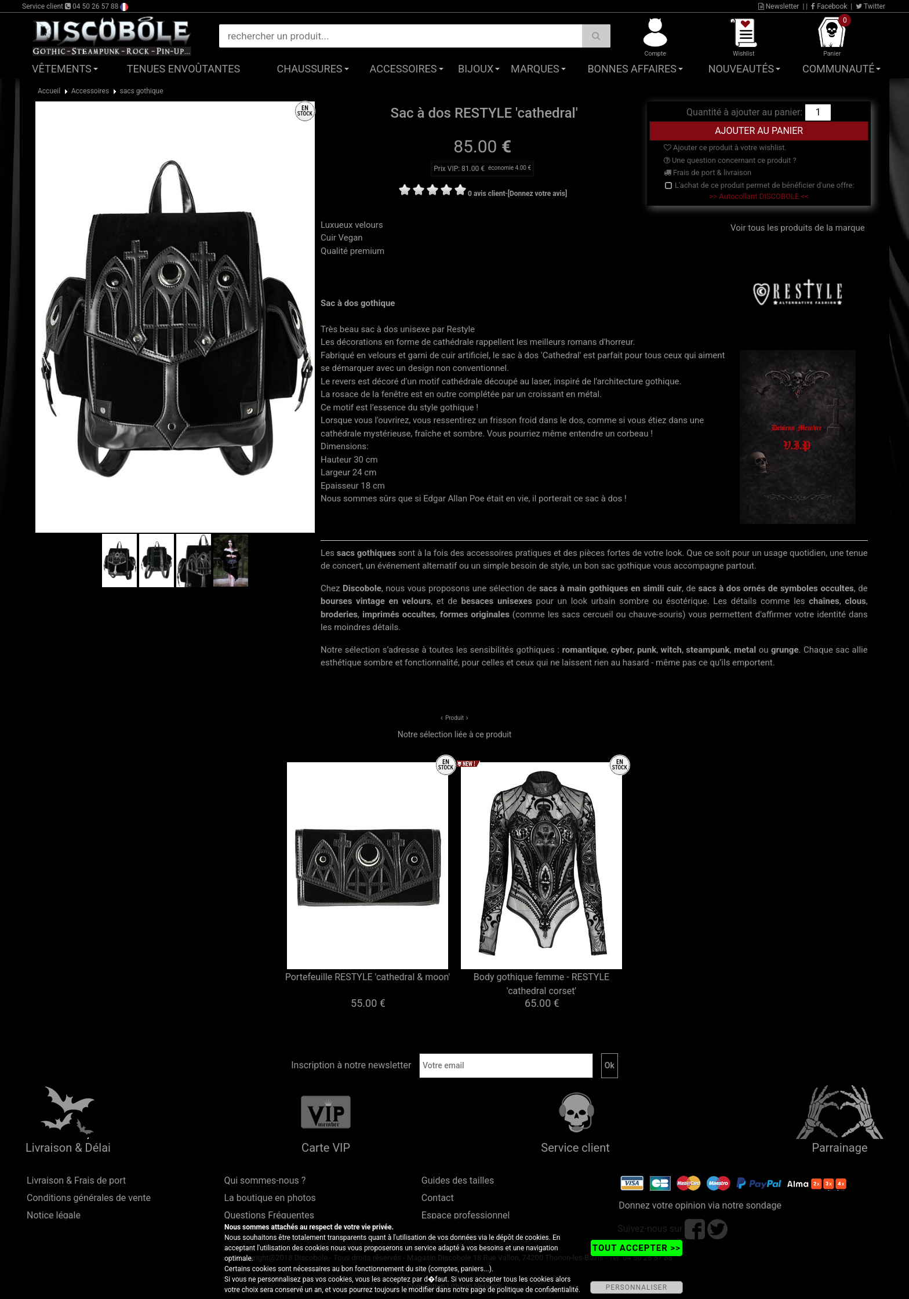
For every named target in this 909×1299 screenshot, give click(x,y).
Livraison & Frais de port (76, 1180)
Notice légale (54, 1215)
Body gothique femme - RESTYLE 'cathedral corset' (541, 983)
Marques (535, 69)
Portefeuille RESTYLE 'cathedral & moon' (367, 977)
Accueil (49, 91)
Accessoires (403, 69)
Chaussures (310, 69)
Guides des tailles (457, 1180)
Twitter (870, 6)
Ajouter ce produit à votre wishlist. (725, 147)
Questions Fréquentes (269, 1215)
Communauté (838, 69)
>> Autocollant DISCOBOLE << (759, 196)
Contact (437, 1197)
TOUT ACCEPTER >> (636, 1248)
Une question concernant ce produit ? (730, 160)
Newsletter (778, 6)
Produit (454, 718)
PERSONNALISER (636, 1287)
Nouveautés (741, 69)
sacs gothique (141, 91)
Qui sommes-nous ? (265, 1180)
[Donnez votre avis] (538, 194)
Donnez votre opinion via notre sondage (700, 1205)
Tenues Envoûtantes (183, 69)
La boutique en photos (269, 1197)
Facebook (829, 6)
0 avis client (486, 194)
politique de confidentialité (538, 1290)
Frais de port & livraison (708, 172)
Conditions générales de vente (89, 1197)
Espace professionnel (465, 1215)
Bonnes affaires (631, 69)
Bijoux (475, 69)
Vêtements (62, 69)
